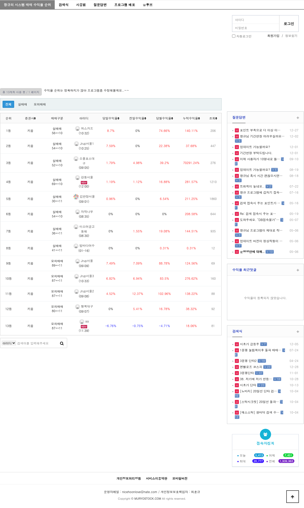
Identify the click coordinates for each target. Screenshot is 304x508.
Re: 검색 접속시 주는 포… (257, 213)
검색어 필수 (9, 343)
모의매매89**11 (57, 263)
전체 (8, 104)
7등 (8, 231)
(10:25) (84, 148)
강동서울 (84, 177)
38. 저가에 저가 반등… (255, 379)
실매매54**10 (57, 145)
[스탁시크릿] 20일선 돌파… (259, 401)
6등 (8, 214)
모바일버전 (179, 478)
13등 (8, 325)
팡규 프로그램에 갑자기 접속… (260, 192)
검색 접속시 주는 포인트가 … (259, 203)
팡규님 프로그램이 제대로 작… (260, 230)
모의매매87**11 (57, 278)
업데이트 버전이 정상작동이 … (260, 241)
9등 (8, 263)
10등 (8, 278)
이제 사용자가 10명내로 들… (259, 159)
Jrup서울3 (84, 276)
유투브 (148, 4)
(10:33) (84, 281)
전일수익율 (137, 118)
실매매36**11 (57, 231)
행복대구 (84, 306)
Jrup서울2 (84, 291)
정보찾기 (291, 35)
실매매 (22, 104)
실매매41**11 (57, 247)
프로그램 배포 (124, 4)
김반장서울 (84, 196)
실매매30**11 (57, 198)
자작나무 (84, 211)
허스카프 (84, 128)
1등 (8, 130)
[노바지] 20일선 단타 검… (258, 391)
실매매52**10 (57, 162)
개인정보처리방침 (129, 478)
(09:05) (84, 167)
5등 (8, 198)
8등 (8, 248)
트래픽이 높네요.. (251, 186)
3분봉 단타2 (248, 360)
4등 (8, 181)
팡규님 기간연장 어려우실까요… (261, 136)
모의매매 (40, 104)
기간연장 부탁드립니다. (256, 153)
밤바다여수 (84, 245)
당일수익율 (110, 118)
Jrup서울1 (84, 143)
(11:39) (84, 330)
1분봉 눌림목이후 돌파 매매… (260, 350)
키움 (30, 130)
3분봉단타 (246, 373)
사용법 (81, 4)
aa (84, 321)
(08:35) (84, 216)
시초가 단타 (247, 385)
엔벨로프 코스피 (250, 366)
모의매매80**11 (57, 308)
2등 (8, 146)
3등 (8, 162)
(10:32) (84, 133)
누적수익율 (191, 118)
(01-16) (84, 250)
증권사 (30, 118)
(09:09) (84, 265)
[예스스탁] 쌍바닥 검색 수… (259, 412)
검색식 (63, 4)
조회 (213, 118)
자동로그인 (244, 36)
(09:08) (84, 296)
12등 (8, 309)
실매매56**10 (57, 130)
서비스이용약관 (156, 478)
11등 (8, 293)
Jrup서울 (84, 260)
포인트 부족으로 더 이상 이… (259, 130)
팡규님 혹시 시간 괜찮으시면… (260, 175)
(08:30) (84, 235)
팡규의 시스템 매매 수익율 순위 (27, 4)
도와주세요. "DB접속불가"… (259, 219)
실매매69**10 (57, 181)
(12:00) (84, 186)
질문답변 (100, 4)
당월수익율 (164, 118)
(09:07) (84, 311)
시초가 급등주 (249, 344)
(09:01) (84, 201)
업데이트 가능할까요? (254, 147)
